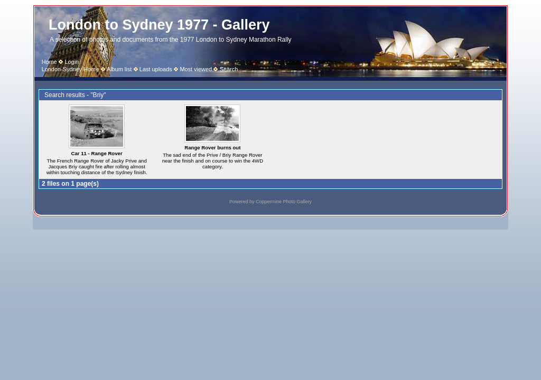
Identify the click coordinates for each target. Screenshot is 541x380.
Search (229, 69)
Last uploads (155, 69)
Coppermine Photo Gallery (284, 201)
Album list (119, 69)
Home (49, 62)
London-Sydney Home (70, 69)
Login (71, 62)
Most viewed (196, 69)
